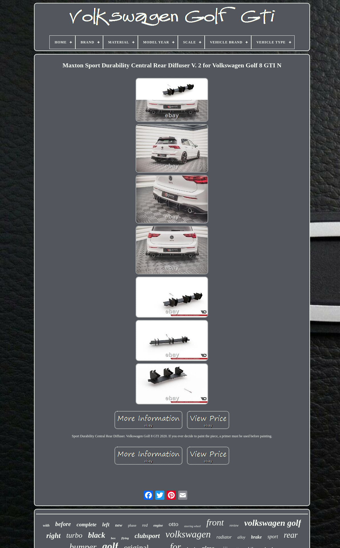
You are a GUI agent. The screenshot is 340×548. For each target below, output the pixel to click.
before (63, 524)
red (145, 525)
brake (256, 537)
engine (158, 525)
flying (125, 538)
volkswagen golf (272, 522)
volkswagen (188, 534)
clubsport (147, 535)
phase (132, 525)
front (215, 522)
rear (291, 534)
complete (86, 524)
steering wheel (192, 526)
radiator (224, 537)
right (53, 535)
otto (173, 523)
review (234, 525)
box (113, 538)
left (105, 524)
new (118, 525)
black (96, 535)
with (46, 525)
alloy (242, 537)
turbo (74, 535)
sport (272, 536)
